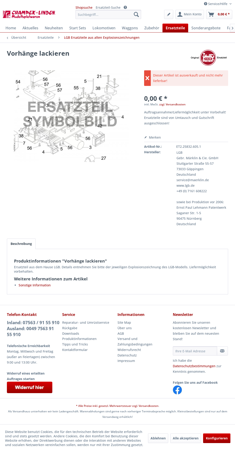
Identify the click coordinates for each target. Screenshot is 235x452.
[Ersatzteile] (175, 28)
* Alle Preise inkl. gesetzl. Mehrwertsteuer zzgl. (107, 406)
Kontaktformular (75, 350)
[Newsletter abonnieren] (222, 351)
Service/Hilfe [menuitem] (216, 4)
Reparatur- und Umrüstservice (85, 322)
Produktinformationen (79, 339)
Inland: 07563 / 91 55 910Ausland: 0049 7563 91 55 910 (33, 328)
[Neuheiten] (54, 28)
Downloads (70, 333)
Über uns (125, 328)
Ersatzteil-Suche (108, 7)
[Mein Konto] (189, 14)
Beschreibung (21, 243)
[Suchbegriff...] (108, 14)
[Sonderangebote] (206, 28)
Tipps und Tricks (75, 344)
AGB (121, 333)
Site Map (124, 322)
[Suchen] (136, 14)
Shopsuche (84, 7)
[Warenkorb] (219, 14)
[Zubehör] (151, 28)
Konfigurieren (217, 438)
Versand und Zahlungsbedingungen (135, 341)
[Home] (10, 28)
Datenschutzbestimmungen (194, 366)
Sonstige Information (35, 285)
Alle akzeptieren (186, 438)
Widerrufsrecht (129, 350)
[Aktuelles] (30, 28)
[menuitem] (108, 14)
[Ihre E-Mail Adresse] (195, 351)
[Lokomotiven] (104, 28)
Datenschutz (127, 355)
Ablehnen (158, 438)
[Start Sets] (77, 28)
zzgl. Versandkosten (172, 104)
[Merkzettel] (168, 14)
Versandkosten (149, 406)
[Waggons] (130, 28)
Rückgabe (69, 328)
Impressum (126, 361)
